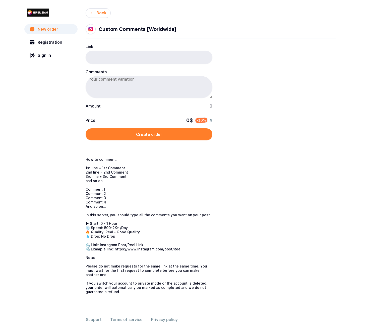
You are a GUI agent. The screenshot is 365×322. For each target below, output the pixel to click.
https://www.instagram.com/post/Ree (147, 249)
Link (89, 46)
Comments (96, 71)
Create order (149, 134)
